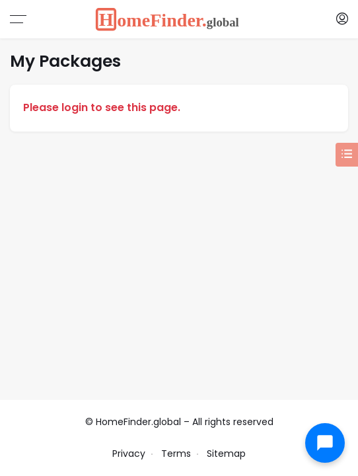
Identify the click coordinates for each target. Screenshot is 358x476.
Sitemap (226, 453)
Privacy (128, 453)
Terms (176, 453)
